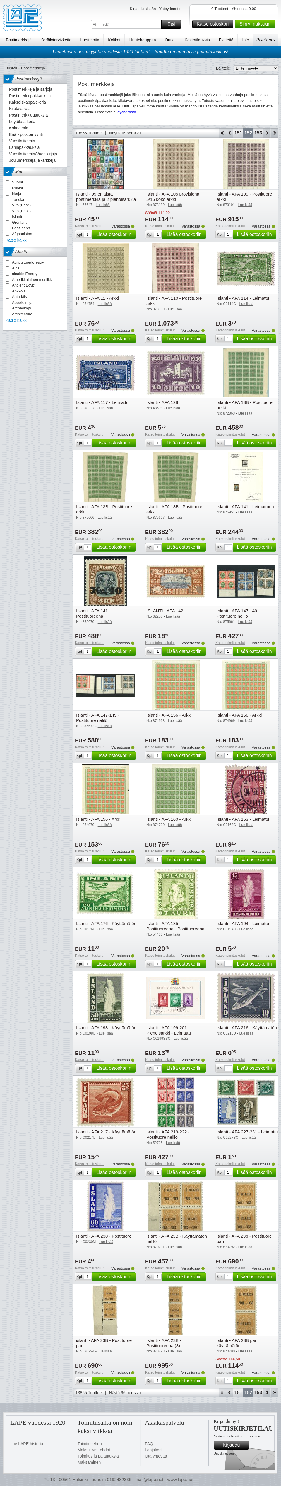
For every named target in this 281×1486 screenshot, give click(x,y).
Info (245, 40)
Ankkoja (18, 291)
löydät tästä (126, 112)
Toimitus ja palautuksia (98, 1456)
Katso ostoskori (214, 24)
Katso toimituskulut (89, 226)
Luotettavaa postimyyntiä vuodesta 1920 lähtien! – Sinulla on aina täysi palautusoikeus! (140, 51)
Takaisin (229, 133)
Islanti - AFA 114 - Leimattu (243, 298)
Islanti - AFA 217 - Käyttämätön (106, 1131)
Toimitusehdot (90, 1443)
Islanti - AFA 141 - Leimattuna (245, 506)
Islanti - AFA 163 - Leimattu (243, 819)
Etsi (173, 24)
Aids (15, 268)
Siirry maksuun (256, 24)
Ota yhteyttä (156, 1456)
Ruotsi (17, 188)
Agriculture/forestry (28, 262)
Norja (16, 193)
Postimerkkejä (19, 40)
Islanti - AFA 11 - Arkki (97, 298)
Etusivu (10, 68)
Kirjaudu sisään (143, 8)
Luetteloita (89, 40)
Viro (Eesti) (21, 205)
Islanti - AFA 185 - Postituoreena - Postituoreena (175, 926)
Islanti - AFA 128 (162, 402)
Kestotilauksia (197, 40)
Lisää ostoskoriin (115, 234)
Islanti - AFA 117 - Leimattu (102, 402)
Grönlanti (20, 222)
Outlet (170, 40)
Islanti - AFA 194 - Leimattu (243, 923)
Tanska (18, 199)
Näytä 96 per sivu (125, 133)
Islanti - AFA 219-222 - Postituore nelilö (168, 1134)
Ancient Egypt (23, 285)
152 (248, 132)
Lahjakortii (154, 1450)
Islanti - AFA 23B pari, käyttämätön (237, 1343)
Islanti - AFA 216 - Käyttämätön (247, 1027)
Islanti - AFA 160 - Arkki (168, 819)
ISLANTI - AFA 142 (164, 610)
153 (258, 132)
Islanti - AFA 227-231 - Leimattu (247, 1131)
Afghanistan (22, 234)
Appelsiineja (22, 302)
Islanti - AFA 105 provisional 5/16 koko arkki (173, 196)
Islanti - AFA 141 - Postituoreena (93, 613)
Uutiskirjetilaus (224, 1453)
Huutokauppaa (142, 40)
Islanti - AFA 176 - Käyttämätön (106, 923)
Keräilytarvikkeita (55, 40)
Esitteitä (226, 40)
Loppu (274, 133)
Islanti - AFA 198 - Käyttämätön (106, 1027)
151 (238, 132)
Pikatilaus (265, 39)
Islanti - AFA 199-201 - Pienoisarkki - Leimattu (168, 1030)
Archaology (21, 308)
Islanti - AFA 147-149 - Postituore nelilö (238, 613)
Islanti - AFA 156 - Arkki (168, 714)
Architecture (22, 314)
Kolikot (114, 40)
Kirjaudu (235, 1445)
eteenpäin (266, 133)
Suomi (17, 182)
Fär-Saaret (21, 228)
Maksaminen (89, 1462)
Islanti (17, 216)
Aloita (222, 133)
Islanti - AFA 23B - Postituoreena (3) (163, 1343)
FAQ (149, 1443)
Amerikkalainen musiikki (32, 279)
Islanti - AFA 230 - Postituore (103, 1236)
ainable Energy (24, 274)
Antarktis (19, 296)
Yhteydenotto (170, 8)
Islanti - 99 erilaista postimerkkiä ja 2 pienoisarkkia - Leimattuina (106, 199)
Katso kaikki (17, 240)
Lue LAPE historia (26, 1443)
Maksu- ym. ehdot (94, 1450)
